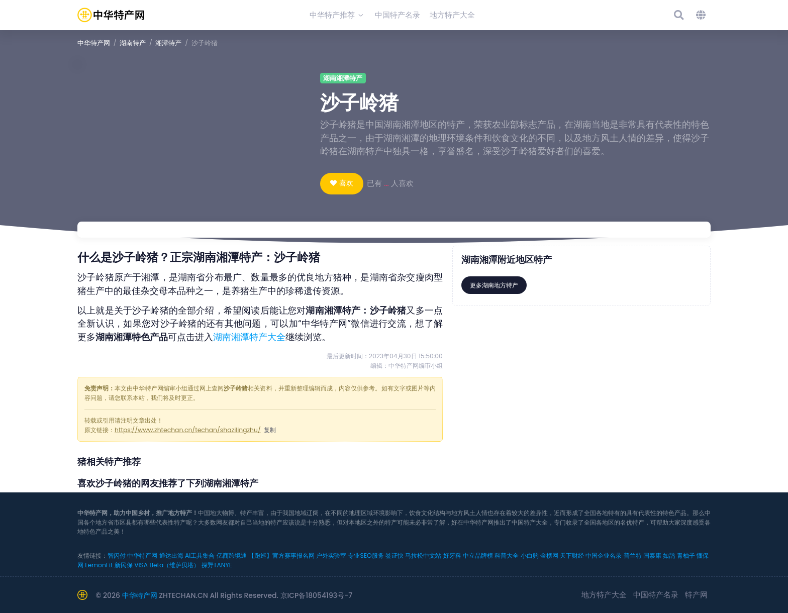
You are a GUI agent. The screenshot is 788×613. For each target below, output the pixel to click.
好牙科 (452, 555)
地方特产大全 (604, 594)
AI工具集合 (200, 555)
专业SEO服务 (365, 555)
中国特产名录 (655, 594)
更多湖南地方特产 (494, 285)
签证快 (394, 555)
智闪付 (117, 555)
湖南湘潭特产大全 (249, 337)
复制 (270, 430)
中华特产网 (93, 43)
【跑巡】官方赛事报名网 (281, 555)
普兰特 (633, 555)
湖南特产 (133, 43)
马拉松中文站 (423, 555)
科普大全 (507, 555)
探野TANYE (217, 565)
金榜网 (549, 555)
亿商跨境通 (232, 555)
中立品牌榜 (478, 555)
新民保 (124, 565)
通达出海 (171, 555)
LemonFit (99, 565)
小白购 (530, 555)
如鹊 (669, 555)
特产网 (696, 594)
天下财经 (572, 555)
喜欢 (346, 183)
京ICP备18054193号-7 (316, 595)
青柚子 (686, 555)
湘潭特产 (168, 43)
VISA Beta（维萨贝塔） (167, 565)
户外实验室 (331, 555)
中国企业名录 (603, 555)
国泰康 (652, 555)
